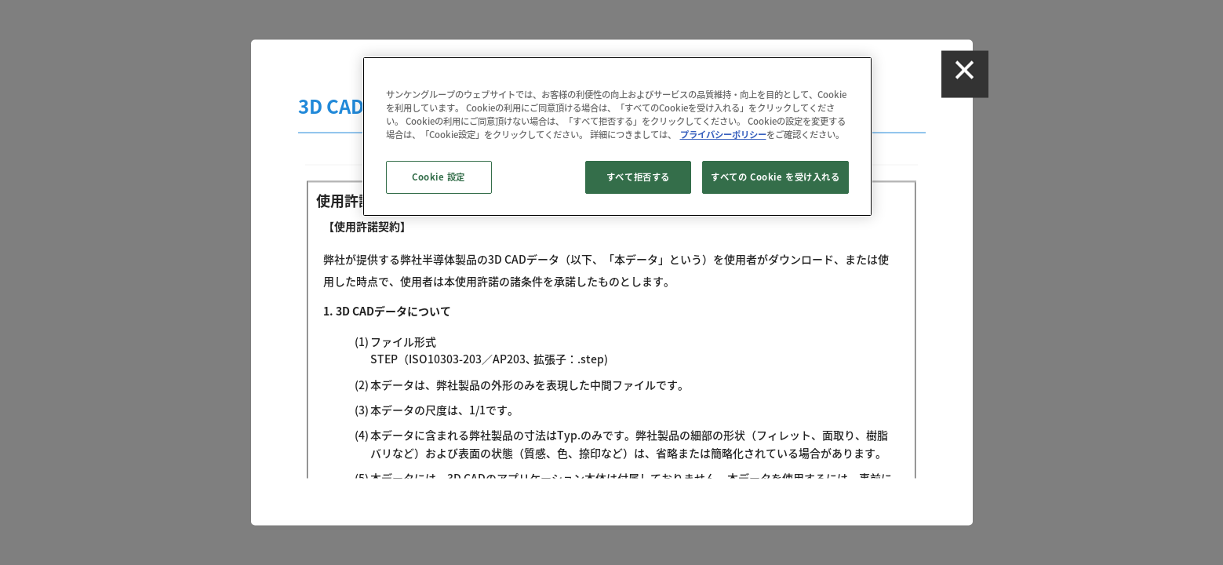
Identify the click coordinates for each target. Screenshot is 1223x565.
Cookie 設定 (438, 177)
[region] (617, 136)
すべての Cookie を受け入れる (775, 177)
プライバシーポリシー (723, 134)
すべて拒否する (638, 177)
